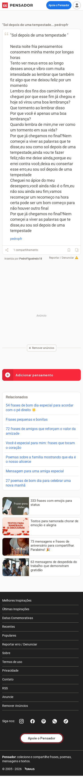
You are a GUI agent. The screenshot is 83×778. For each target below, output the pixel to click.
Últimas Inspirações (15, 609)
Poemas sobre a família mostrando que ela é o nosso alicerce (41, 459)
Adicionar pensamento (27, 375)
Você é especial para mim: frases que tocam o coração (40, 445)
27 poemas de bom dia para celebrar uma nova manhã (38, 483)
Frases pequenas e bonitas (27, 419)
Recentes (8, 626)
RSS (5, 688)
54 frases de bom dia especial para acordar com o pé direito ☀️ (39, 407)
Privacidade (10, 670)
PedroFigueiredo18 (30, 258)
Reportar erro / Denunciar (19, 644)
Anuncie (7, 697)
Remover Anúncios (15, 706)
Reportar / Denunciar (61, 257)
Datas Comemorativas (17, 618)
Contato (8, 679)
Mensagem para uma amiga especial (35, 471)
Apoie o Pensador (58, 5)
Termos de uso (12, 662)
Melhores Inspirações (16, 600)
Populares (9, 635)
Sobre (6, 653)
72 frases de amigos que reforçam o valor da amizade (41, 431)
